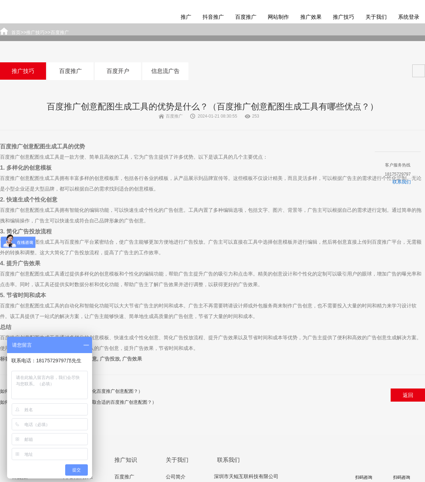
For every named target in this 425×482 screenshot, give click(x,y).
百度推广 (245, 17)
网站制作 (278, 17)
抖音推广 (213, 17)
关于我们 (376, 17)
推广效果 (311, 17)
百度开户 (118, 71)
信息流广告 (165, 71)
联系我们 (401, 182)
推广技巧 (343, 17)
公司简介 (176, 477)
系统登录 (408, 17)
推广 (186, 17)
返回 (408, 395)
